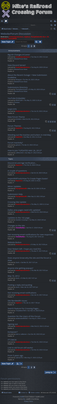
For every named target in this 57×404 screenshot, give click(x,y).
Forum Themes (14, 126)
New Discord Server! (17, 65)
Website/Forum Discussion (16, 33)
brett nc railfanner (21, 334)
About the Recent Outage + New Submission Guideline (27, 76)
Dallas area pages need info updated (24, 210)
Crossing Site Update (17, 202)
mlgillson (27, 37)
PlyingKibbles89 (36, 37)
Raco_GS (46, 37)
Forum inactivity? (15, 142)
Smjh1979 (12, 109)
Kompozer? (13, 332)
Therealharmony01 (21, 89)
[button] (34, 46)
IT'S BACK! (12, 340)
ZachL (18, 262)
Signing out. (13, 324)
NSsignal (18, 79)
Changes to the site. (16, 225)
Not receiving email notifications (22, 293)
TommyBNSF (12, 38)
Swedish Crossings (22, 220)
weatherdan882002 (22, 318)
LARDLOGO (19, 153)
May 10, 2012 (13, 276)
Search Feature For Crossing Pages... (24, 308)
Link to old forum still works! (20, 347)
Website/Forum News (20, 59)
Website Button (14, 242)
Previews (17, 102)
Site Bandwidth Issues (17, 300)
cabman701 (19, 358)
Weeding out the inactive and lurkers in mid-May (29, 135)
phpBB (22, 397)
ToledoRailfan (20, 228)
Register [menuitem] (55, 21)
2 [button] (31, 46)
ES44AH (18, 119)
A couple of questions (17, 171)
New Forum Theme (16, 117)
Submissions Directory (18, 87)
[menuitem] (54, 29)
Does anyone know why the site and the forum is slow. (29, 259)
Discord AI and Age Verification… (22, 163)
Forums (6, 21)
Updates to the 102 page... (19, 218)
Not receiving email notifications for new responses (30, 234)
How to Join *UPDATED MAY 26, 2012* (25, 150)
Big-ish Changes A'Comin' (19, 54)
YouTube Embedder (16, 98)
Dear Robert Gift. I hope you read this (24, 249)
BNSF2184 (19, 100)
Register (13, 25)
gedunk (18, 145)
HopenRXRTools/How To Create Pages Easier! (28, 178)
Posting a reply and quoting (20, 285)
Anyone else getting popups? (20, 268)
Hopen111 (4, 38)
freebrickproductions (16, 37)
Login (4, 25)
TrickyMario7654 (21, 310)
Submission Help (15, 194)
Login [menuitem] (51, 21)
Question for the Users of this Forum (24, 316)
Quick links (2, 21)
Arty (24, 399)
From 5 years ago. (16, 355)
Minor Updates (14, 186)
